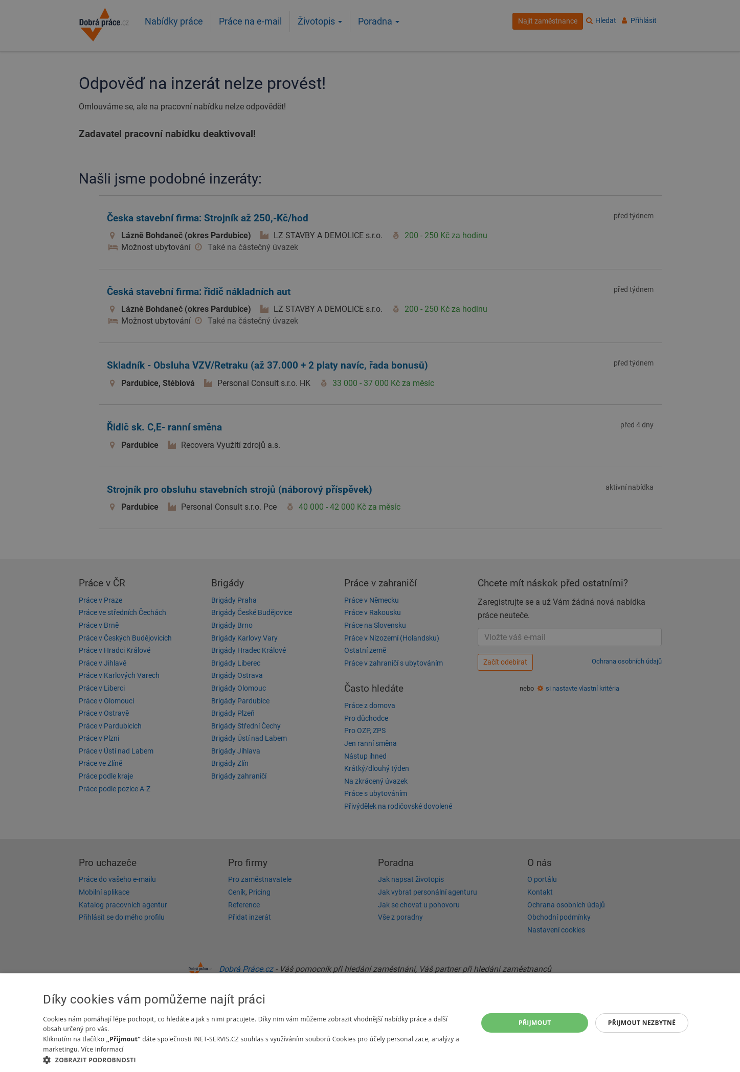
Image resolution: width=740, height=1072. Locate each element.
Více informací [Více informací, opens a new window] (102, 1049)
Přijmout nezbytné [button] (642, 1022)
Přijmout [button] (535, 1022)
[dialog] (370, 1022)
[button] (253, 1059)
